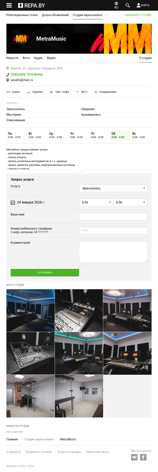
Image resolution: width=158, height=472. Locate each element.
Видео (51, 58)
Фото (26, 58)
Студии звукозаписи (87, 15)
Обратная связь (97, 452)
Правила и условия (38, 452)
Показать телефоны (27, 74)
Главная (12, 439)
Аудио (38, 58)
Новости (12, 58)
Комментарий (20, 242)
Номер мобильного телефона (31, 230)
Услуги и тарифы (69, 452)
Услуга (15, 186)
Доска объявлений (55, 15)
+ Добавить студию (138, 14)
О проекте (13, 452)
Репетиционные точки (22, 15)
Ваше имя (17, 214)
